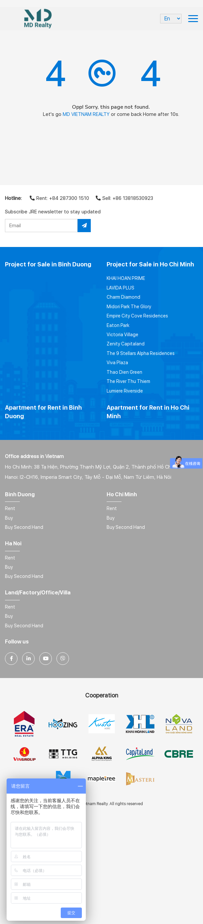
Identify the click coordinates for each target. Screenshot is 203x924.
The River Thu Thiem (128, 381)
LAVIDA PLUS (120, 287)
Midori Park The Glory (129, 306)
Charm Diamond (123, 297)
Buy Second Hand (24, 527)
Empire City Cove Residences (137, 315)
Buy (9, 518)
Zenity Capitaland (126, 343)
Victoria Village (122, 334)
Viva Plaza (117, 362)
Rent (10, 508)
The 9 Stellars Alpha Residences (141, 353)
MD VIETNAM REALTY (86, 114)
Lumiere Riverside (125, 391)
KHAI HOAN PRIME (126, 278)
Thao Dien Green (124, 372)
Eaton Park (118, 325)
